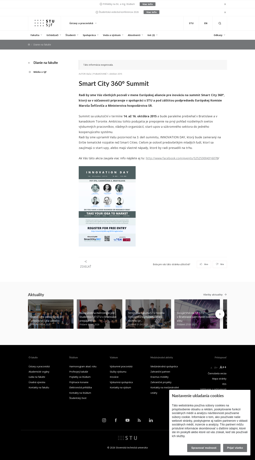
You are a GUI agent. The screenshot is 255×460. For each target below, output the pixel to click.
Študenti (71, 35)
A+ (216, 367)
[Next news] (219, 314)
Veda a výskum (112, 35)
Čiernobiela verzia (217, 373)
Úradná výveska (37, 382)
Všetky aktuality (213, 294)
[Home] (29, 44)
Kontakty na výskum (120, 387)
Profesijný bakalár (78, 371)
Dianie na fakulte (43, 62)
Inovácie (114, 376)
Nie (220, 264)
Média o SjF (40, 71)
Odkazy (218, 35)
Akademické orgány (39, 371)
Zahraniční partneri (160, 371)
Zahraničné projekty (160, 382)
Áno (204, 264)
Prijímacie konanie (78, 382)
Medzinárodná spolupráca (164, 366)
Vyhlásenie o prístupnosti (213, 389)
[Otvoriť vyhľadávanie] (220, 23)
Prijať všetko (235, 447)
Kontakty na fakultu (39, 387)
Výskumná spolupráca (121, 382)
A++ (223, 367)
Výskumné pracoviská (121, 366)
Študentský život (78, 398)
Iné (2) (151, 35)
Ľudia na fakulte (37, 376)
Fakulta (35, 35)
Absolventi (134, 35)
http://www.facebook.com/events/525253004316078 (182, 158)
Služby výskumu (118, 371)
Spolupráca (89, 35)
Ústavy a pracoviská (81, 23)
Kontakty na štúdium (80, 392)
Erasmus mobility (159, 376)
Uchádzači (52, 35)
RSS (224, 384)
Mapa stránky (219, 378)
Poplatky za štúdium (80, 376)
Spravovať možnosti (203, 447)
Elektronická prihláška (80, 387)
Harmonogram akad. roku (82, 366)
